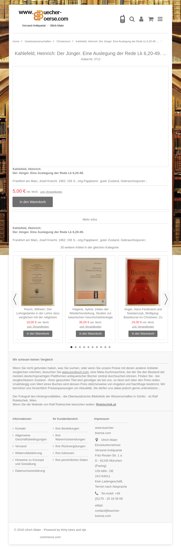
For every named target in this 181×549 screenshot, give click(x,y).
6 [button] (93, 347)
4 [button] (84, 347)
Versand (20, 446)
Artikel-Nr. (87, 59)
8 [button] (101, 347)
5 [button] (88, 347)
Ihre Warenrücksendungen (70, 437)
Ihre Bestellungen (67, 428)
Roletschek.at (106, 404)
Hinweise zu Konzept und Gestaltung (29, 462)
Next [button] (166, 299)
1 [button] (71, 347)
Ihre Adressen (64, 453)
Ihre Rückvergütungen (70, 446)
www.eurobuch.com (75, 372)
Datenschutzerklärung (30, 470)
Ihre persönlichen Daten (71, 460)
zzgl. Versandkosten (51, 192)
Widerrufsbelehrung (28, 453)
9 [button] (105, 347)
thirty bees (68, 530)
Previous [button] (15, 299)
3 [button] (80, 347)
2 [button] (76, 347)
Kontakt (20, 428)
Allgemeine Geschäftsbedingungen (31, 437)
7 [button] (97, 347)
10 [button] (110, 347)
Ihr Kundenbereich (65, 419)
